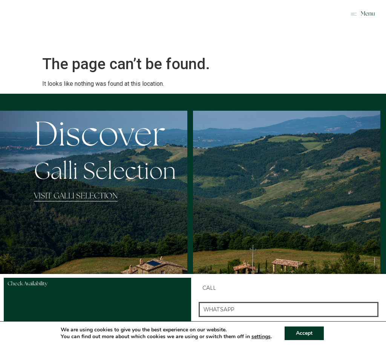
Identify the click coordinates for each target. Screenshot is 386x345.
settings (261, 336)
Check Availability (27, 284)
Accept (304, 333)
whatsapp (219, 309)
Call (209, 288)
